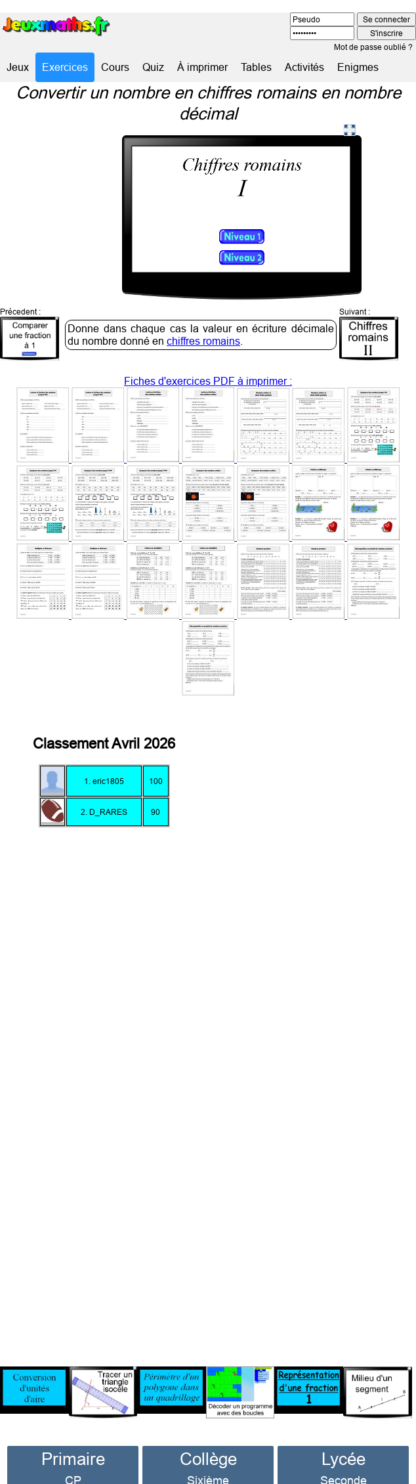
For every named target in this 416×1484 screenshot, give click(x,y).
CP (73, 1462)
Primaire (73, 1440)
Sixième (208, 1462)
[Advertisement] (322, 1014)
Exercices (65, 67)
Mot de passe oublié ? (373, 47)
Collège (208, 1440)
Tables (256, 67)
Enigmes (358, 67)
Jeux (18, 67)
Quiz (153, 67)
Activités (304, 67)
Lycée (343, 1440)
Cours (115, 67)
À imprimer (202, 67)
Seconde (343, 1462)
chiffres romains (203, 322)
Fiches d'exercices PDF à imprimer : (208, 518)
